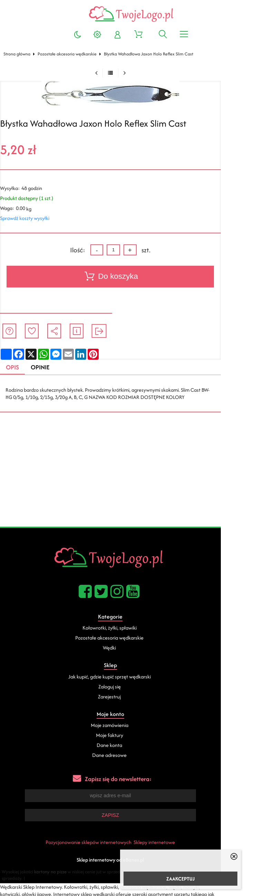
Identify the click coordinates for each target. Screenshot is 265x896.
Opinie (45, 367)
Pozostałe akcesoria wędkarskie (69, 54)
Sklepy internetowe (176, 842)
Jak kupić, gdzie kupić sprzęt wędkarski (131, 677)
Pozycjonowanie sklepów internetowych (111, 842)
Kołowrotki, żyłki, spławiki (132, 628)
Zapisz (132, 815)
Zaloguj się (131, 687)
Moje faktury (131, 735)
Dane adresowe (131, 755)
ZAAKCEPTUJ (180, 878)
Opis (15, 367)
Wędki (131, 648)
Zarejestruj (131, 696)
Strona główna (19, 54)
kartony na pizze (55, 872)
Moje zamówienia (131, 725)
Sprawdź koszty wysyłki (27, 218)
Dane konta (131, 745)
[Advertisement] (132, 475)
